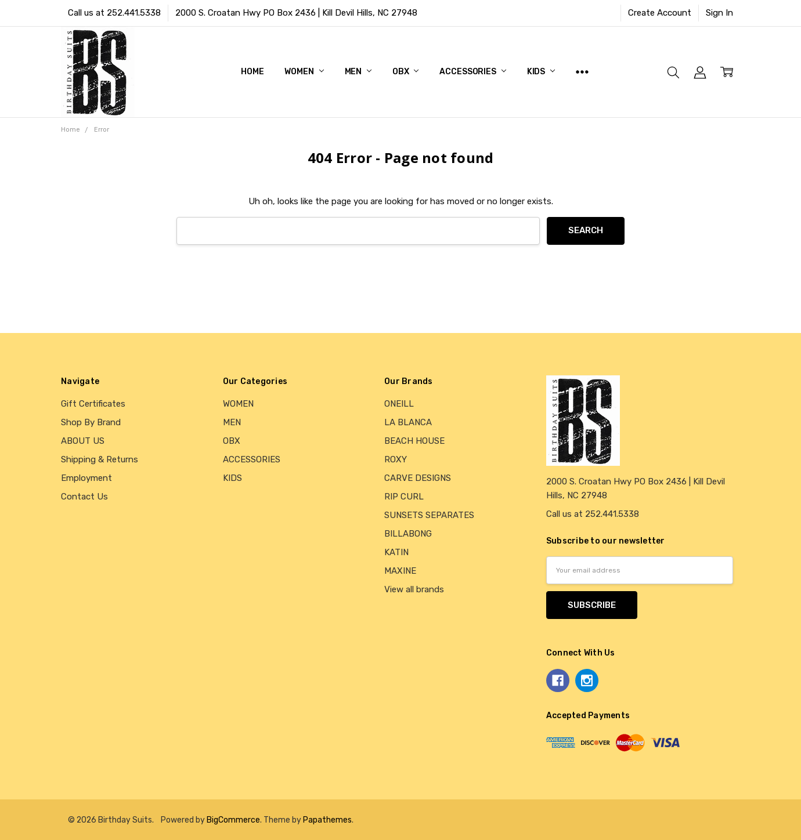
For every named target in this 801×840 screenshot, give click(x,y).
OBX (405, 72)
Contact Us (84, 496)
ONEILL (399, 404)
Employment (86, 478)
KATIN (396, 552)
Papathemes (327, 819)
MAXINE (400, 571)
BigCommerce (233, 819)
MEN (358, 72)
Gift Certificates (93, 404)
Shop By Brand (91, 422)
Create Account (659, 13)
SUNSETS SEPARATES (429, 515)
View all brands (414, 589)
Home (252, 72)
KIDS (541, 72)
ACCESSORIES (472, 72)
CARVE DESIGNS (417, 478)
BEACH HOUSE (414, 441)
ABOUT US (82, 441)
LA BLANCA (408, 422)
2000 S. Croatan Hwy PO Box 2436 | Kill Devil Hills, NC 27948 (296, 13)
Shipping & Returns (99, 459)
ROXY (395, 459)
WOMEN (303, 72)
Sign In (719, 13)
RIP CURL (404, 496)
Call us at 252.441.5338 (114, 13)
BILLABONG (408, 533)
